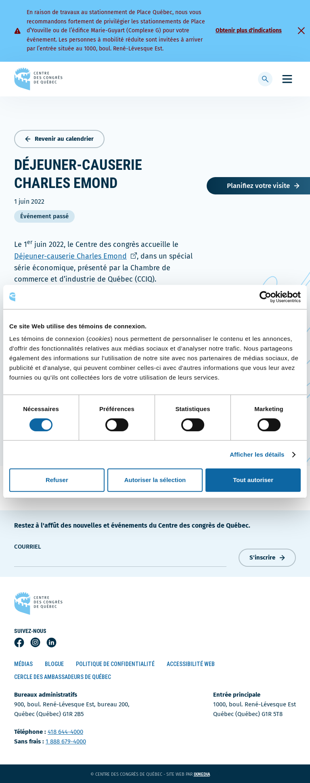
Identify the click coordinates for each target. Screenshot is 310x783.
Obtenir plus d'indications (249, 30)
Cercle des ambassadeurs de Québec (62, 677)
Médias (23, 664)
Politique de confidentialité (115, 664)
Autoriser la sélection (155, 479)
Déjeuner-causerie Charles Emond (75, 256)
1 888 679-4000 (66, 741)
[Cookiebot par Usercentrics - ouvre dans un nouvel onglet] (265, 297)
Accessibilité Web (191, 664)
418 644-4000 (65, 731)
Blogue (54, 664)
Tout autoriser (253, 479)
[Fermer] (301, 31)
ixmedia (207, 774)
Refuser (57, 479)
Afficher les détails (257, 454)
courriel (27, 546)
